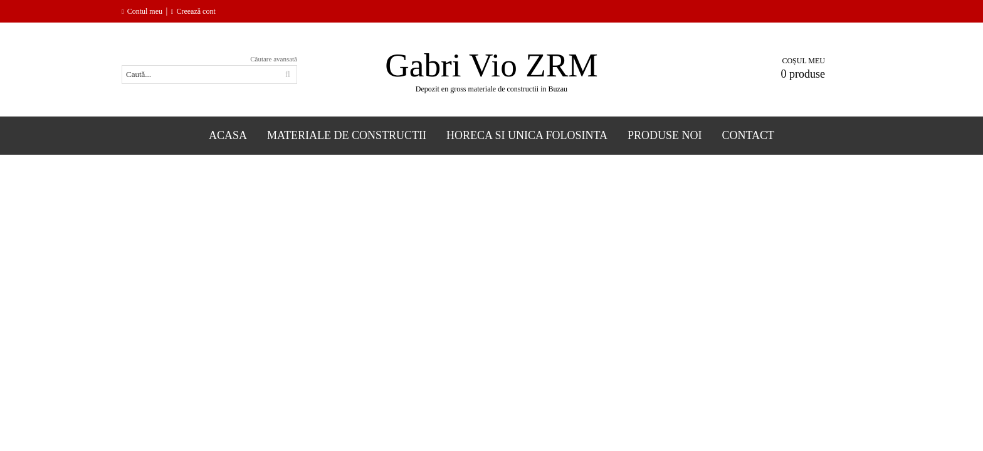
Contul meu (144, 11)
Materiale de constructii (346, 135)
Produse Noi (665, 135)
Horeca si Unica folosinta (526, 135)
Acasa (228, 135)
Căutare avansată (273, 59)
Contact (748, 135)
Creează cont (195, 11)
